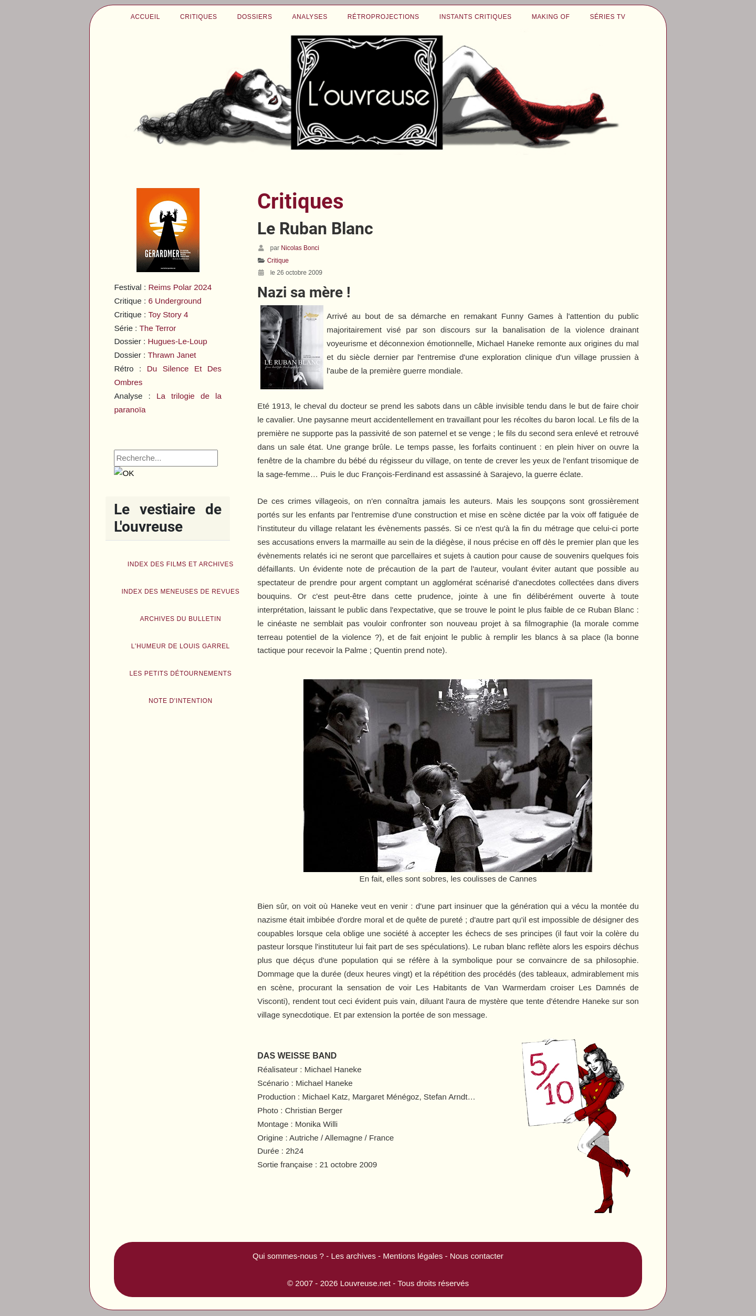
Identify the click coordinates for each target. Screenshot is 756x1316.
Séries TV (607, 16)
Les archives (353, 1255)
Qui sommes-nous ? (288, 1255)
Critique (278, 260)
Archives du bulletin (180, 619)
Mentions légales (413, 1255)
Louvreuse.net (365, 1283)
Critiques (198, 16)
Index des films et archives (181, 564)
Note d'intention (181, 700)
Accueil (145, 16)
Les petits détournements (180, 673)
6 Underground (174, 300)
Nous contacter (476, 1255)
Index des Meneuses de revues (180, 591)
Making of (551, 16)
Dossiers (254, 16)
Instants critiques (475, 16)
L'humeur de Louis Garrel (180, 646)
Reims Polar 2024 (180, 287)
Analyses (310, 16)
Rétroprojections (383, 16)
